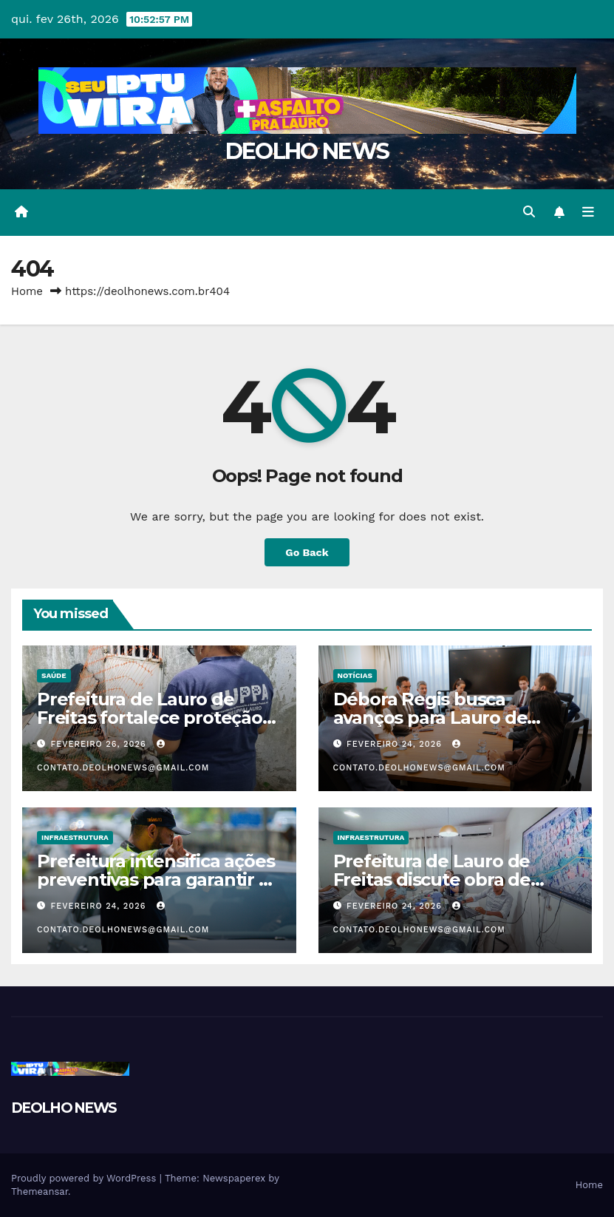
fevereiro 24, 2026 (396, 744)
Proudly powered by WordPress (85, 1178)
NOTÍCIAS (355, 675)
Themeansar (39, 1191)
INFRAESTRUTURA (75, 837)
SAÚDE (53, 675)
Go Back (306, 552)
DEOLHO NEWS (307, 151)
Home (27, 291)
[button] (529, 212)
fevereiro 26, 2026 (100, 744)
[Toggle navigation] (588, 212)
